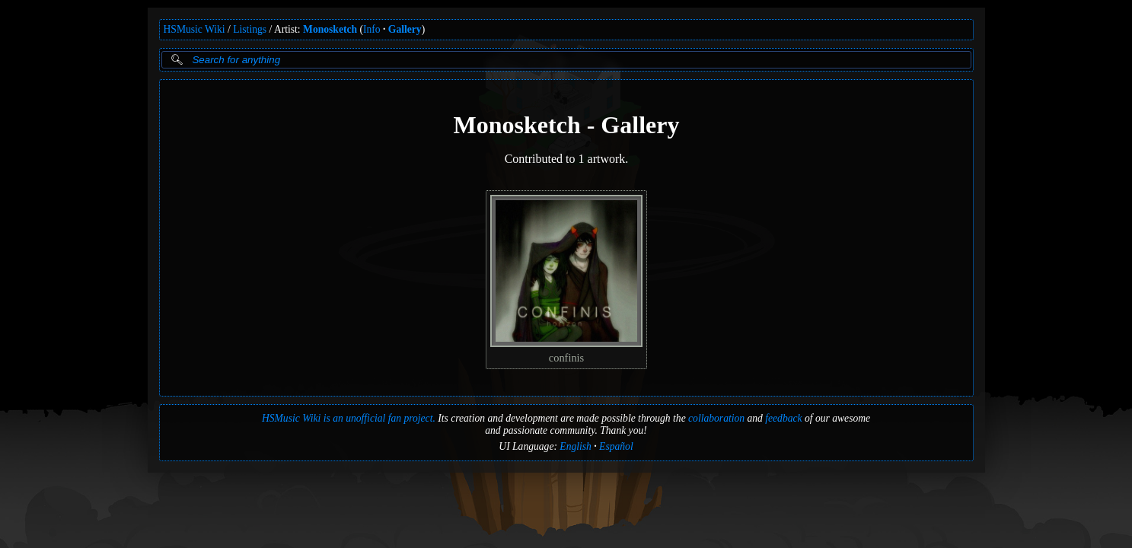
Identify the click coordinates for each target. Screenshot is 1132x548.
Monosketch (330, 29)
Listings (249, 29)
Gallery (405, 29)
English (576, 446)
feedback (783, 418)
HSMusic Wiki (194, 29)
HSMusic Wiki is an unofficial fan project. (348, 418)
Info (372, 29)
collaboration (716, 418)
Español (616, 446)
